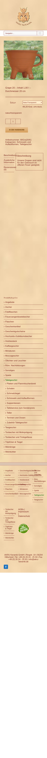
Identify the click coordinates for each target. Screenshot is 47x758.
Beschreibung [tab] (9, 155)
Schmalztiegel (13, 393)
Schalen (10, 388)
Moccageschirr (12, 356)
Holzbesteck (11, 341)
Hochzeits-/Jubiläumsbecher (18, 336)
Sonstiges (10, 370)
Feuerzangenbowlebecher (17, 317)
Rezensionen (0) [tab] (9, 168)
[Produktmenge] (13, 121)
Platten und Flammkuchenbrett (21, 383)
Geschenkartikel (13, 326)
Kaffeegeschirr (12, 346)
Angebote (9, 302)
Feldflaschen (11, 312)
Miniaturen (10, 351)
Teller (9, 413)
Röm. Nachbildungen (15, 365)
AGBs (21, 509)
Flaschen (9, 321)
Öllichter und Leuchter (15, 360)
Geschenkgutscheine (15, 331)
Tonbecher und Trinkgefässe (18, 437)
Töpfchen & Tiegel (13, 442)
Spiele (8, 375)
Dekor (13, 102)
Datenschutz (24, 516)
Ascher (8, 307)
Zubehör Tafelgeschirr (17, 422)
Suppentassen (13, 403)
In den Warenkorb (16, 130)
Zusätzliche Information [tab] (9, 161)
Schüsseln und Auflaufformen (18, 143)
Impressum (23, 511)
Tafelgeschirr (26, 144)
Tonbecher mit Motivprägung (18, 432)
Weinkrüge (10, 447)
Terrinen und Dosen (16, 418)
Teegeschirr (10, 427)
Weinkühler (10, 452)
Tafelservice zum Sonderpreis (21, 408)
